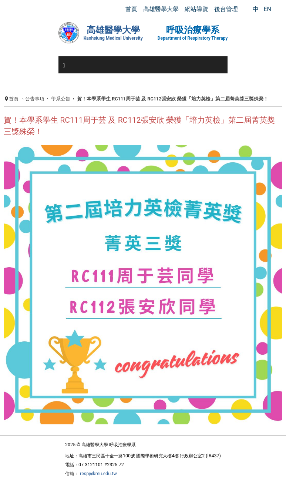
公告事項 (34, 99)
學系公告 (60, 99)
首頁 (13, 99)
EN (267, 9)
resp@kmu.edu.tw (98, 473)
